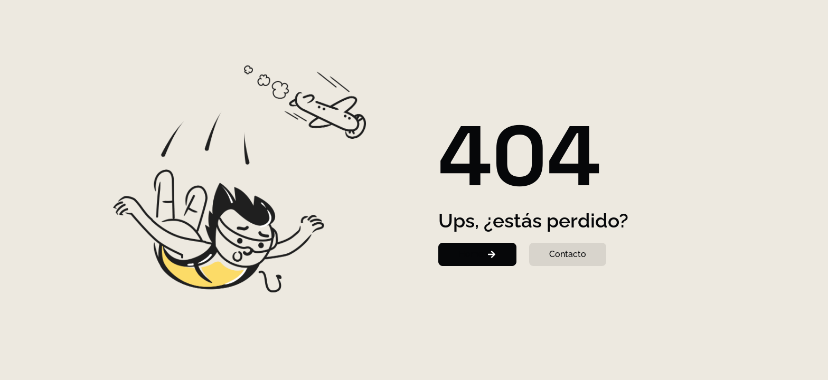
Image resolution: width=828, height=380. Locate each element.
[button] (477, 254)
